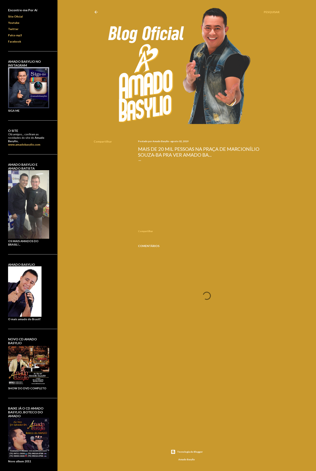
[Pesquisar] (272, 12)
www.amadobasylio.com (24, 144)
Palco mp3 (15, 35)
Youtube (13, 22)
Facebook (14, 41)
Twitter (13, 29)
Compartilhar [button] (103, 141)
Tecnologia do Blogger (187, 451)
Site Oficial (15, 16)
